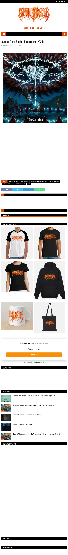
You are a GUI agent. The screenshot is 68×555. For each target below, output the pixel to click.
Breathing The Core (34, 27)
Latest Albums (54, 181)
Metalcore (6, 184)
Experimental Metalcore (39, 181)
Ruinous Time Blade (18, 184)
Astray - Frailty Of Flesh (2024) (23, 424)
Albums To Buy (13, 181)
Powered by (34, 363)
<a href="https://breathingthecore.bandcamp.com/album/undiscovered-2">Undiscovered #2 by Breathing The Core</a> (20, 490)
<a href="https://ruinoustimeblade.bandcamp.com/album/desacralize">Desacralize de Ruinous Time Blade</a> (34, 152)
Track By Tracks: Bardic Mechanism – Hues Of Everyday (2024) (34, 405)
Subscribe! (34, 355)
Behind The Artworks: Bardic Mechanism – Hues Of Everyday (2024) (36, 434)
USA (29, 184)
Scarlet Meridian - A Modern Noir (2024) (27, 415)
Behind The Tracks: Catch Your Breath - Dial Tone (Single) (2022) (35, 396)
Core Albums (24, 181)
